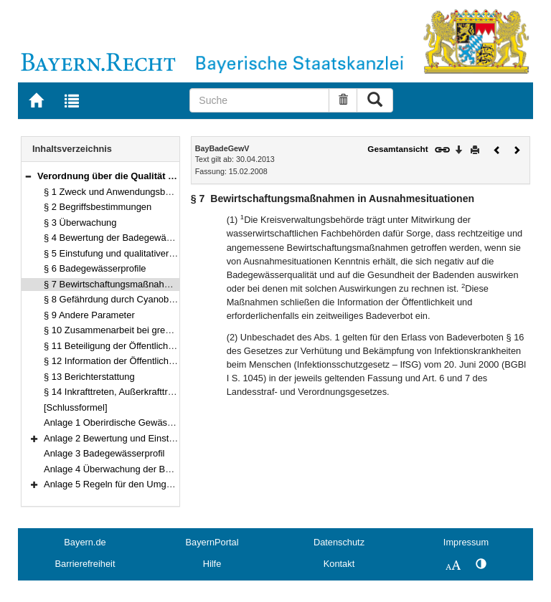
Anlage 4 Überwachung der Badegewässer (132, 469)
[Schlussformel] (76, 407)
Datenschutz (339, 542)
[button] (28, 176)
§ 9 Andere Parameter (89, 315)
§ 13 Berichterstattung (89, 376)
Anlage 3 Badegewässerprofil (104, 453)
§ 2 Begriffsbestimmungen (97, 206)
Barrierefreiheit (85, 563)
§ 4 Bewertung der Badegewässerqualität (129, 237)
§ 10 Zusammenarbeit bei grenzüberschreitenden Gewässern (170, 330)
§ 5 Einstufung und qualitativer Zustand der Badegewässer (164, 253)
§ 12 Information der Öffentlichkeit (113, 360)
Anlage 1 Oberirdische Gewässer (112, 422)
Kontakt (339, 563)
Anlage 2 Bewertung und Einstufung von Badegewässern (161, 438)
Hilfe (212, 563)
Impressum (466, 542)
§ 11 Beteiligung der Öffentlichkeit (113, 345)
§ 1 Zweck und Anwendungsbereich (117, 191)
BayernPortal (212, 542)
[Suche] (259, 100)
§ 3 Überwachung (80, 222)
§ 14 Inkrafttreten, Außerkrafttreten (115, 391)
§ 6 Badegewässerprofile (95, 268)
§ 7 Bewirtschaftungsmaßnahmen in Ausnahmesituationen (163, 284)
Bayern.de (84, 542)
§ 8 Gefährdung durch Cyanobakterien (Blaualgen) (148, 299)
